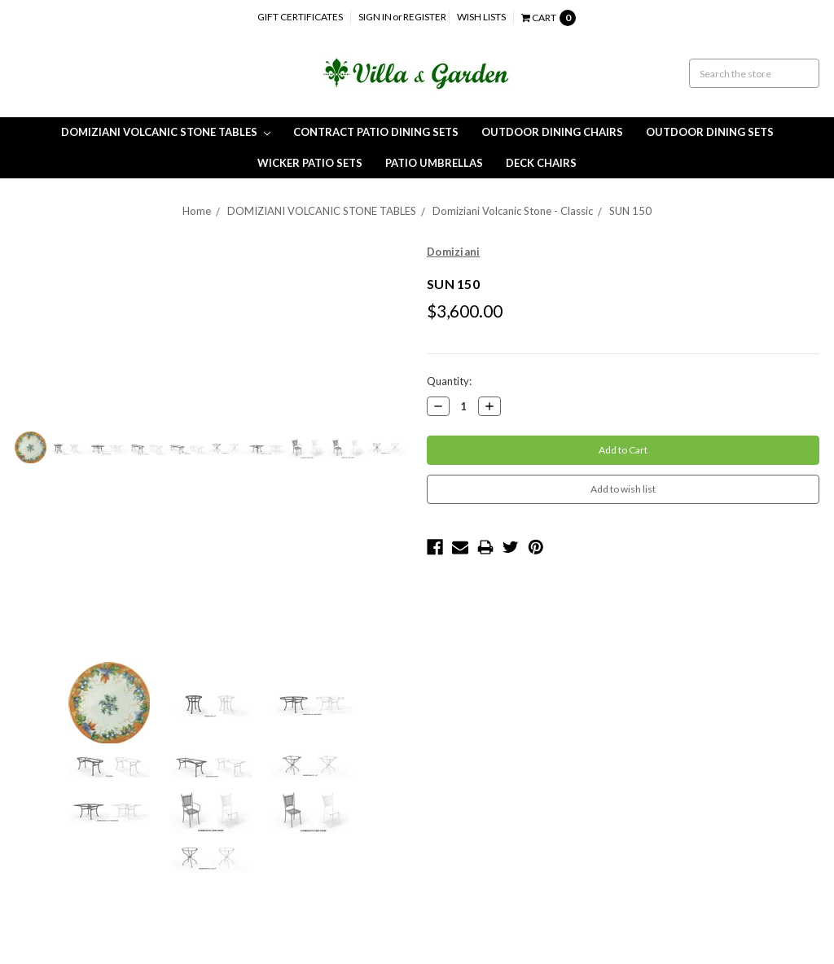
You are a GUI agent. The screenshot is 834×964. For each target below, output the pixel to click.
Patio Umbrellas (434, 162)
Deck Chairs (541, 162)
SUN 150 (630, 210)
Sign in (375, 17)
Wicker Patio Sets (309, 162)
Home (196, 210)
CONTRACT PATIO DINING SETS (376, 131)
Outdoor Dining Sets (710, 131)
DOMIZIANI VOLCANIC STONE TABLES (165, 131)
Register (424, 17)
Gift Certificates (300, 17)
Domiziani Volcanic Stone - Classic (512, 210)
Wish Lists (481, 17)
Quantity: (449, 381)
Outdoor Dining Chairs (552, 131)
